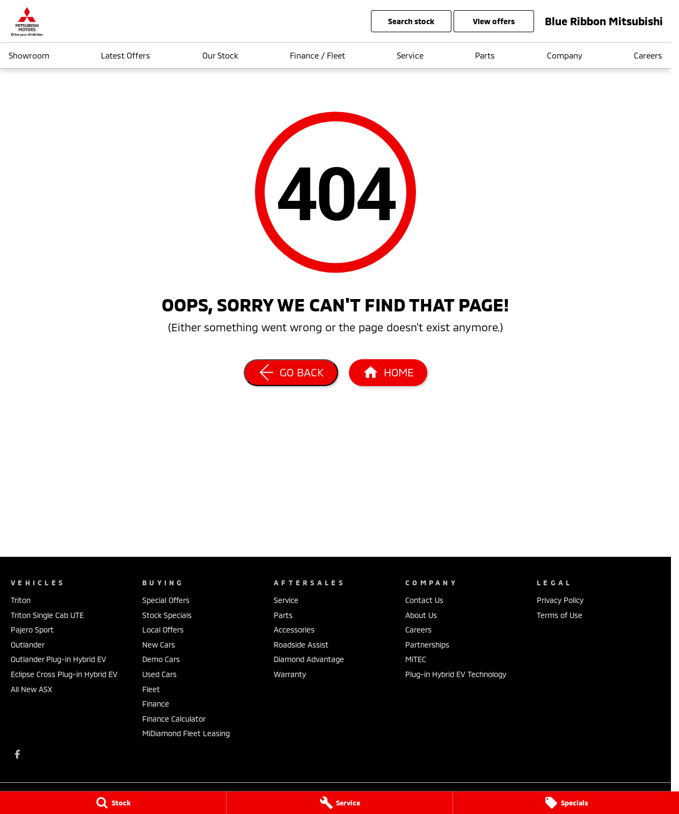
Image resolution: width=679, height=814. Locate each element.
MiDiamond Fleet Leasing (186, 733)
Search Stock (411, 21)
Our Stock (220, 55)
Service (410, 55)
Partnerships (427, 644)
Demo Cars (161, 659)
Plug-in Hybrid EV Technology (455, 674)
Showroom (29, 55)
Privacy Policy (560, 600)
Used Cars (159, 674)
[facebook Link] (17, 754)
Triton (21, 600)
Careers (648, 55)
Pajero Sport (32, 629)
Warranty (290, 674)
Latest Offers (125, 55)
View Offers (494, 21)
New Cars (158, 644)
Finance (155, 703)
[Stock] (113, 802)
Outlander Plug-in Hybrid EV (58, 659)
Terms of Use (559, 615)
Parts (485, 55)
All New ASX (31, 689)
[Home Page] (388, 372)
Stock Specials (167, 615)
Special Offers (165, 600)
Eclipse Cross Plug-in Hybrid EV (64, 674)
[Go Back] (291, 372)
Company (564, 55)
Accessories (294, 629)
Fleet (151, 689)
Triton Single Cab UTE (47, 615)
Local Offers (163, 629)
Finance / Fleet (317, 55)
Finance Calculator (174, 718)
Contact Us (424, 600)
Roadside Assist (301, 644)
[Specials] (566, 802)
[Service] (339, 802)
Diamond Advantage (309, 659)
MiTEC (415, 659)
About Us (421, 615)
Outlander (28, 644)
